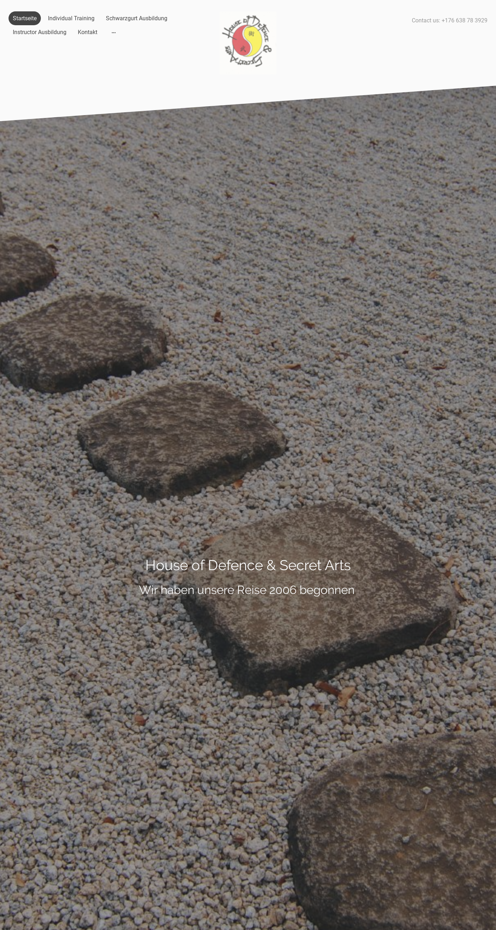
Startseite (25, 18)
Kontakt (87, 32)
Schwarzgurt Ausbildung (136, 18)
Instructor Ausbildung (39, 32)
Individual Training (71, 18)
